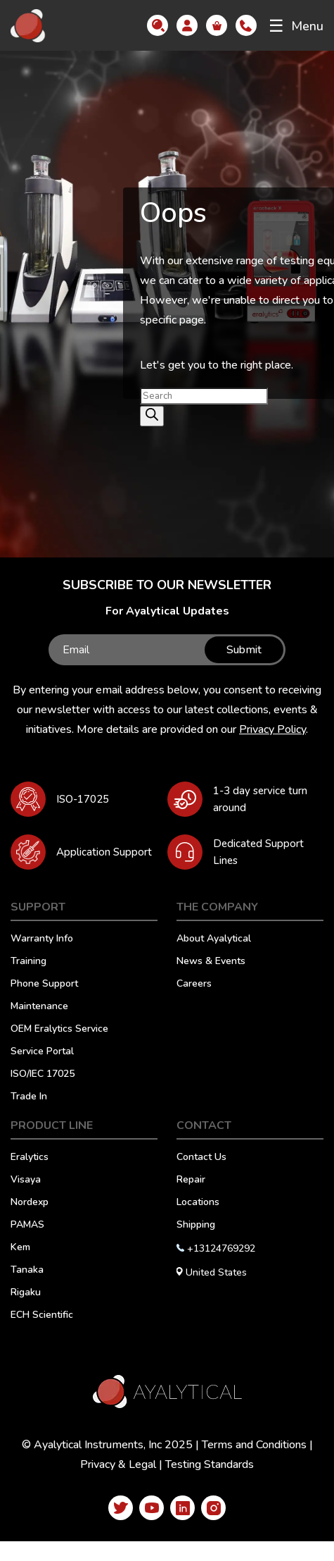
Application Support (104, 852)
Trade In (29, 1097)
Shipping (195, 1225)
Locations (197, 1203)
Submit (244, 650)
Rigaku (26, 1293)
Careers (194, 984)
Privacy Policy (272, 729)
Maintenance (39, 1007)
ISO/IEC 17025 (43, 1074)
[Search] (152, 416)
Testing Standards (209, 1464)
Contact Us (201, 1158)
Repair (190, 1180)
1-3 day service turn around (260, 799)
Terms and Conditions (254, 1444)
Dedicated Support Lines (258, 852)
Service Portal (42, 1052)
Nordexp (30, 1203)
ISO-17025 (82, 799)
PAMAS (27, 1225)
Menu (296, 26)
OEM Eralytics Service (59, 1029)
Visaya (26, 1180)
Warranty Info (42, 939)
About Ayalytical (213, 939)
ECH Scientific (42, 1315)
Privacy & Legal (118, 1464)
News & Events (210, 962)
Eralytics (30, 1158)
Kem (20, 1248)
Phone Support (44, 984)
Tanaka (27, 1270)
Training (28, 962)
